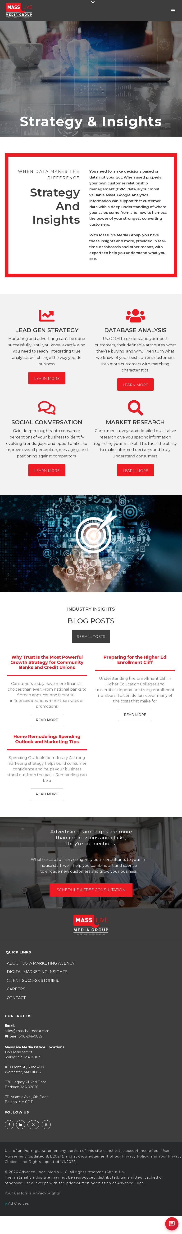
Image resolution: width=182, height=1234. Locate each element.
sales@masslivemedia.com (27, 1031)
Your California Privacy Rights (32, 1193)
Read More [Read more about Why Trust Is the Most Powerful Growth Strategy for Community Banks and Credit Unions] (47, 720)
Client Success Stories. (33, 980)
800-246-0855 (30, 1036)
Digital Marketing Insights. (37, 972)
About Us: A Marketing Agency (40, 963)
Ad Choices (17, 1203)
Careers (16, 989)
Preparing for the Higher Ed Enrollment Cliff (135, 660)
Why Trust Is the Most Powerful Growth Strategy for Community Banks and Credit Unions (46, 662)
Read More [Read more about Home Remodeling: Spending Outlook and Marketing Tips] (47, 794)
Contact (16, 998)
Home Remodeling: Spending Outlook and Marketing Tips (47, 739)
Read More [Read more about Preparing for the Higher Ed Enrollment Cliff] (135, 715)
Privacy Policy (135, 1156)
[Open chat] (171, 1223)
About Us (115, 1172)
